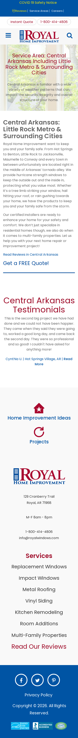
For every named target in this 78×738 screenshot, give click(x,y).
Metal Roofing (39, 589)
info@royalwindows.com (39, 538)
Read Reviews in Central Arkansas (30, 254)
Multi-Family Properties (39, 635)
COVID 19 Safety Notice (38, 2)
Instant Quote (21, 21)
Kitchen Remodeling (39, 612)
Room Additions (39, 623)
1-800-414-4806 (54, 21)
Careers (57, 11)
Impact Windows (39, 578)
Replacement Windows (39, 566)
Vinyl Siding (39, 601)
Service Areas (39, 11)
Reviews (21, 11)
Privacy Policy (38, 695)
